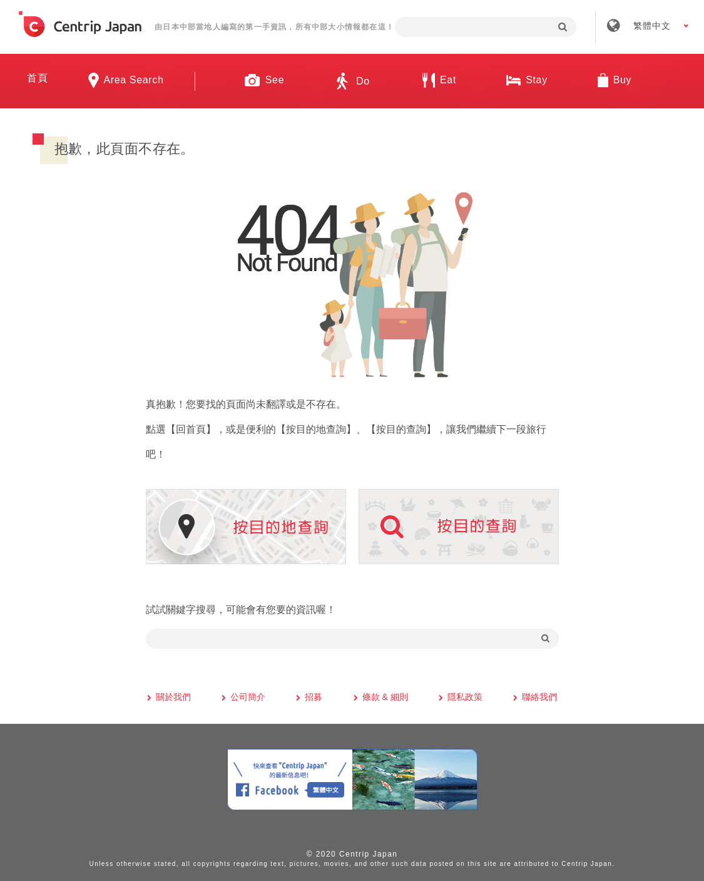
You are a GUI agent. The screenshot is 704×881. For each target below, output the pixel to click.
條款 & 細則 (385, 697)
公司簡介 (247, 697)
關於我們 (173, 697)
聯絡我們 (539, 697)
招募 (313, 697)
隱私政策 (464, 697)
